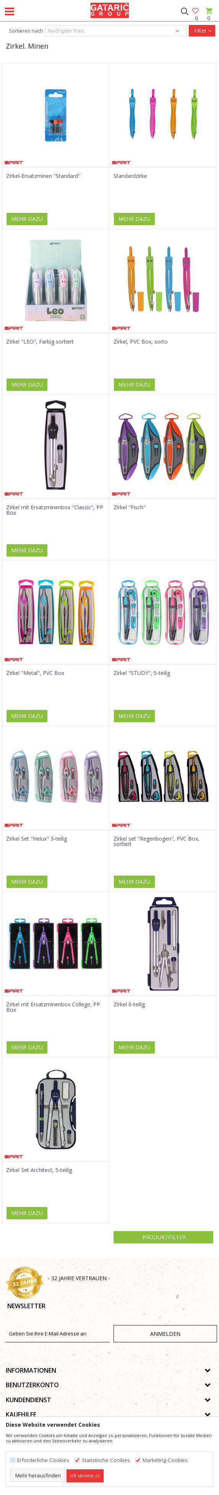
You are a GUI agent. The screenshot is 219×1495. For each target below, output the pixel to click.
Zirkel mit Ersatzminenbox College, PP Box (53, 1007)
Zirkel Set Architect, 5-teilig (39, 1170)
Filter (202, 30)
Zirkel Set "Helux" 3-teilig (36, 838)
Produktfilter (163, 1237)
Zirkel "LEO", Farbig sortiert (40, 341)
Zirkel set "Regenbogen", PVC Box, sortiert (157, 841)
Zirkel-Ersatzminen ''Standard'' (43, 176)
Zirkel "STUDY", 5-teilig (142, 673)
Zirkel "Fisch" (130, 507)
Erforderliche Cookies (43, 1460)
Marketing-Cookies (165, 1460)
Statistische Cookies (106, 1460)
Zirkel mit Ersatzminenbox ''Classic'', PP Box (54, 510)
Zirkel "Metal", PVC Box (35, 673)
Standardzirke (130, 176)
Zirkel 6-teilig (129, 1004)
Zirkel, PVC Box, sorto (141, 341)
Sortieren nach (25, 30)
